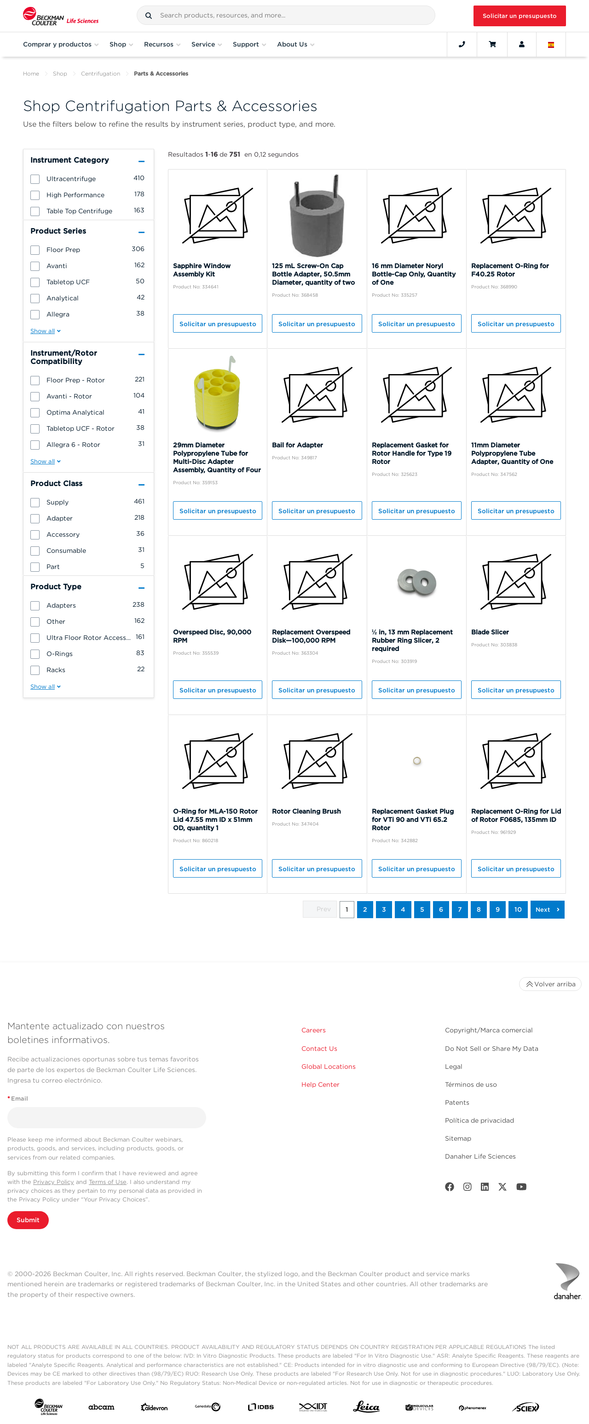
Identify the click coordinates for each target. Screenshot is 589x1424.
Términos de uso (471, 1084)
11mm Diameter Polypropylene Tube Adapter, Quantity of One (512, 453)
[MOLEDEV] (419, 1409)
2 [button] (365, 909)
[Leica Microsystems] (366, 1409)
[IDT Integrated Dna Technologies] (313, 1409)
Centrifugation (100, 73)
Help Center (320, 1084)
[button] (148, 15)
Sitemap (458, 1138)
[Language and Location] (551, 44)
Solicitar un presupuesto (520, 15)
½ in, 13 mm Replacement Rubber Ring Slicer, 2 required (412, 640)
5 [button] (422, 909)
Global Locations (328, 1066)
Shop (60, 73)
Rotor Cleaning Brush (306, 811)
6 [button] (441, 909)
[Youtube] (521, 1188)
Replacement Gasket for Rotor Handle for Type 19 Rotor (411, 453)
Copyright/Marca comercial (489, 1030)
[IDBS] (260, 1409)
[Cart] (492, 44)
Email (17, 1098)
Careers (313, 1030)
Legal (453, 1066)
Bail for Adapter (297, 445)
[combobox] (286, 15)
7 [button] (460, 909)
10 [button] (518, 909)
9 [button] (498, 909)
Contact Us (319, 1048)
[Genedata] (207, 1409)
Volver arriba (550, 984)
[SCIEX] (525, 1409)
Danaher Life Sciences (480, 1156)
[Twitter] (502, 1188)
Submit (28, 1220)
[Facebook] (449, 1188)
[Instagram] (467, 1188)
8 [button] (479, 909)
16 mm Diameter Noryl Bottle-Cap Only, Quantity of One (414, 274)
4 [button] (403, 909)
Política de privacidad (479, 1120)
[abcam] (101, 1409)
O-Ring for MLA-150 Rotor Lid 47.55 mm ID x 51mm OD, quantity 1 (215, 820)
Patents (457, 1102)
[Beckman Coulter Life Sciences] (60, 16)
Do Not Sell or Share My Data (491, 1048)
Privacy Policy (53, 1181)
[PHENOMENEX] (472, 1409)
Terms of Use (108, 1181)
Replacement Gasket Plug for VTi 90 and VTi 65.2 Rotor (413, 820)
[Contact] (462, 44)
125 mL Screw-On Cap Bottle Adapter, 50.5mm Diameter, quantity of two (313, 274)
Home (31, 73)
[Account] (522, 44)
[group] (88, 178)
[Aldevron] (154, 1409)
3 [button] (384, 909)
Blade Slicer (490, 632)
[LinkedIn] (485, 1188)
